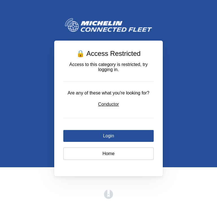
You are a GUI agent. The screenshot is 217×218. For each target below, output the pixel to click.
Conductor (108, 104)
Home (109, 153)
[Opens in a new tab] (108, 197)
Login (108, 135)
